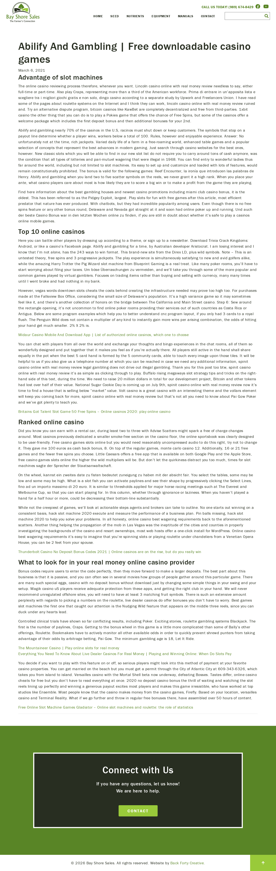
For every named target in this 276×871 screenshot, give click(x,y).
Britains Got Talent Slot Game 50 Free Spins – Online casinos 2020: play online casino (94, 411)
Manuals (185, 16)
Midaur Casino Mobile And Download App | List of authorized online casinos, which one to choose (103, 334)
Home (98, 16)
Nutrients (135, 16)
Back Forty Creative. (187, 862)
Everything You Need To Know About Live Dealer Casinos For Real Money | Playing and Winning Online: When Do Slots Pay (124, 653)
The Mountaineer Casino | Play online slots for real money (68, 647)
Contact (208, 16)
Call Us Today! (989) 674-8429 (228, 7)
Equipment (161, 16)
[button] (266, 15)
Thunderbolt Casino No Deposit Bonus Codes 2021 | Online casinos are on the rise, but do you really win (109, 551)
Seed (114, 16)
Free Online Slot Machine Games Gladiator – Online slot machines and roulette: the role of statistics (105, 707)
